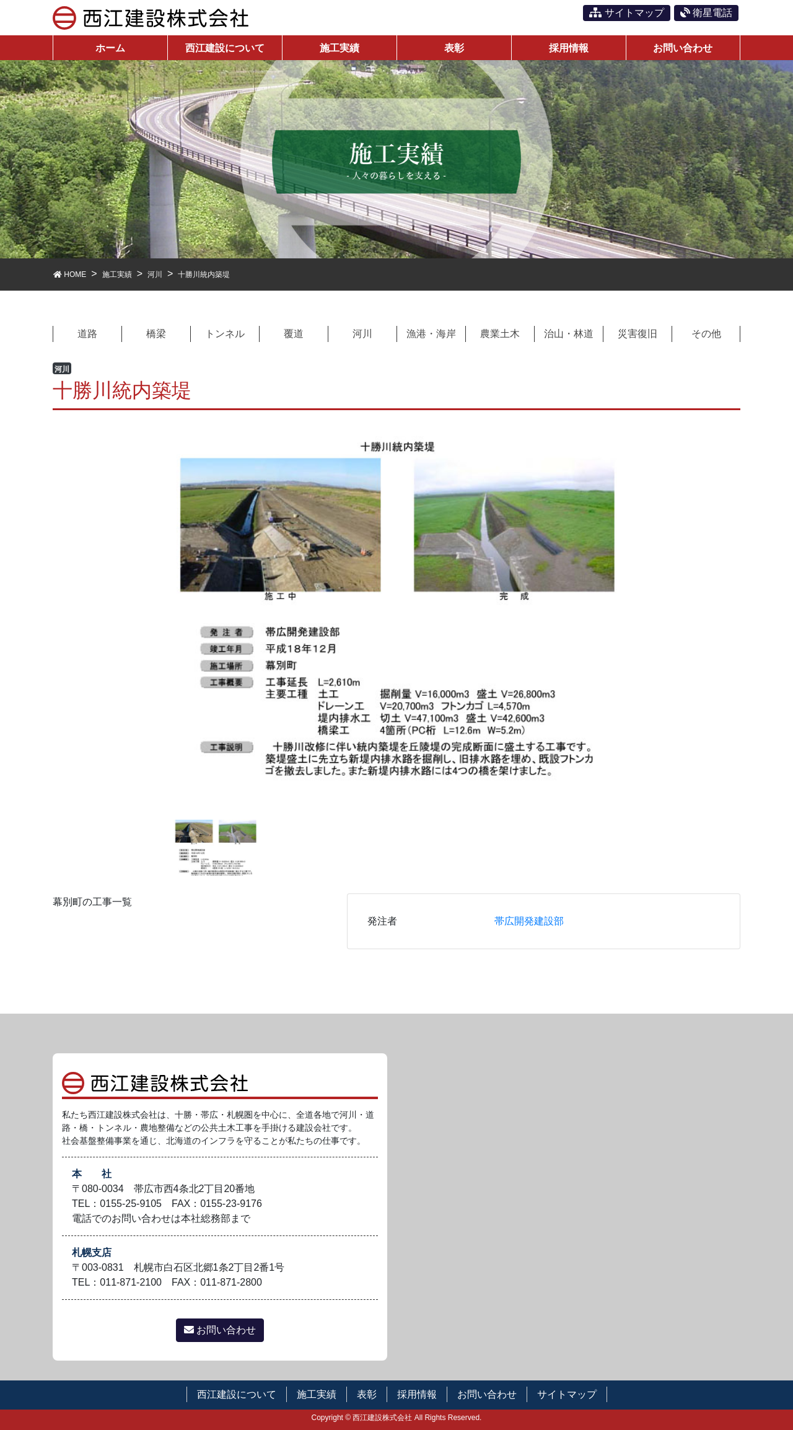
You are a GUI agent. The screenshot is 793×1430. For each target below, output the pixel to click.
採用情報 (417, 1394)
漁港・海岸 (431, 333)
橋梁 (156, 333)
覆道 (294, 333)
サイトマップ (626, 12)
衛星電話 (706, 12)
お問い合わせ (220, 1330)
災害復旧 (637, 333)
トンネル (225, 333)
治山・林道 (569, 333)
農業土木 (500, 333)
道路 (87, 333)
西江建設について (236, 1394)
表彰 (367, 1394)
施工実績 (316, 1394)
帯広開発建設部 (529, 921)
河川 (362, 333)
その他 (706, 333)
